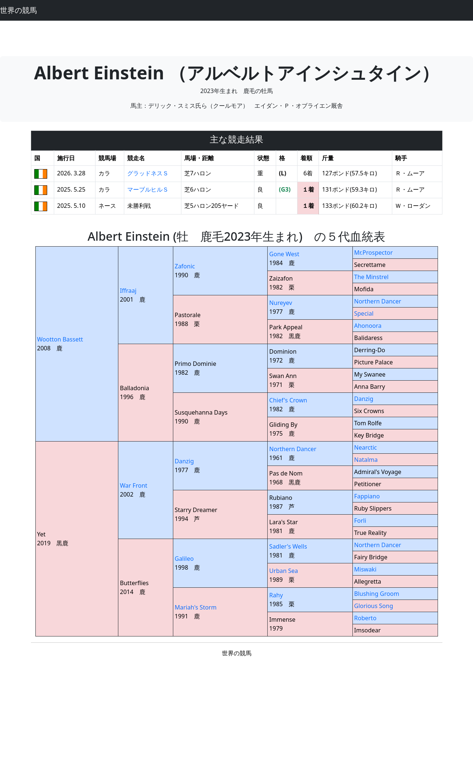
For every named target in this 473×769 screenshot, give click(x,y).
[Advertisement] (236, 37)
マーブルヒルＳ (147, 189)
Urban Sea (283, 571)
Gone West (284, 254)
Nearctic (365, 447)
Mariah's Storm (196, 607)
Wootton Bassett (60, 339)
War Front (133, 485)
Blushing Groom (376, 594)
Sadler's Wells (288, 546)
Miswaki (365, 569)
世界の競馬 (18, 10)
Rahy (276, 595)
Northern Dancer (377, 301)
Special (364, 313)
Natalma (366, 460)
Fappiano (367, 496)
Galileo (184, 559)
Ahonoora (368, 326)
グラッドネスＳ (147, 173)
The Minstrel (371, 277)
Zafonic (185, 266)
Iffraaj (128, 290)
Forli (360, 520)
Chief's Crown (288, 400)
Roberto (365, 618)
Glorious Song (373, 606)
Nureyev (280, 303)
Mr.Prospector (373, 252)
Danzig (363, 399)
